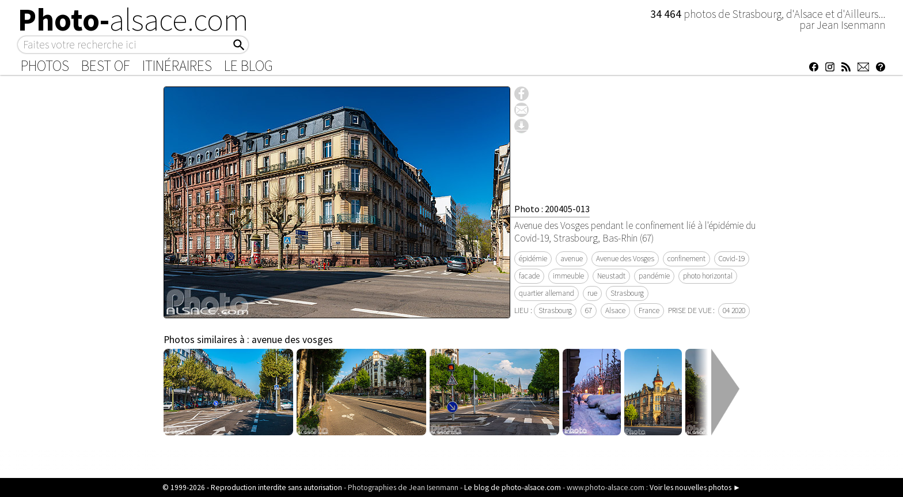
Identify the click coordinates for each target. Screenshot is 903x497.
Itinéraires (177, 66)
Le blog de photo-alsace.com (512, 487)
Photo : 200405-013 (552, 208)
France (649, 310)
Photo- (133, 19)
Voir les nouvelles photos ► (695, 487)
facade (529, 276)
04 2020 (734, 310)
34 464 (667, 14)
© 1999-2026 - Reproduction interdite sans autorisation (252, 487)
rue (592, 293)
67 (588, 310)
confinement (686, 258)
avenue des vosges (292, 339)
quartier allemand (546, 293)
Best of (105, 66)
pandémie (654, 276)
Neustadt (611, 276)
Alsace (615, 310)
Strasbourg (627, 293)
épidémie (533, 258)
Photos (45, 66)
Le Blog (248, 66)
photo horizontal (708, 276)
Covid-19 (732, 258)
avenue (571, 258)
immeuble (568, 276)
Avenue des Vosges (625, 258)
